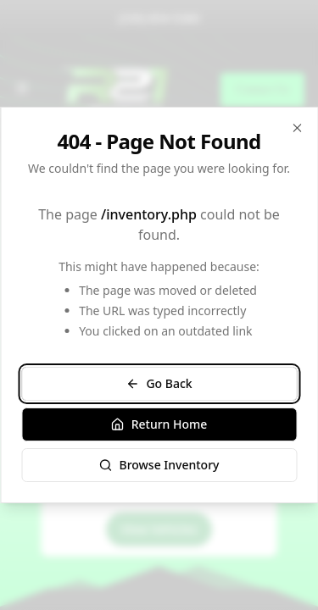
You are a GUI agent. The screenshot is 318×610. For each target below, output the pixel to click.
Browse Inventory (158, 465)
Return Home (159, 424)
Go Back (159, 383)
